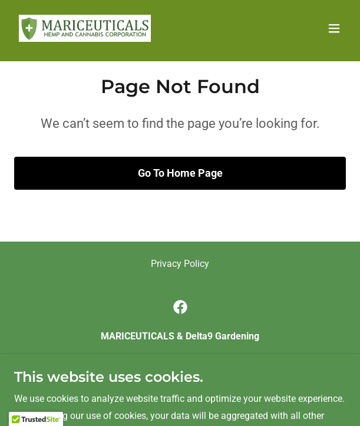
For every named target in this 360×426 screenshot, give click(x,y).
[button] (334, 28)
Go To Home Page (180, 173)
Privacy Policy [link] (180, 263)
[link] (85, 28)
